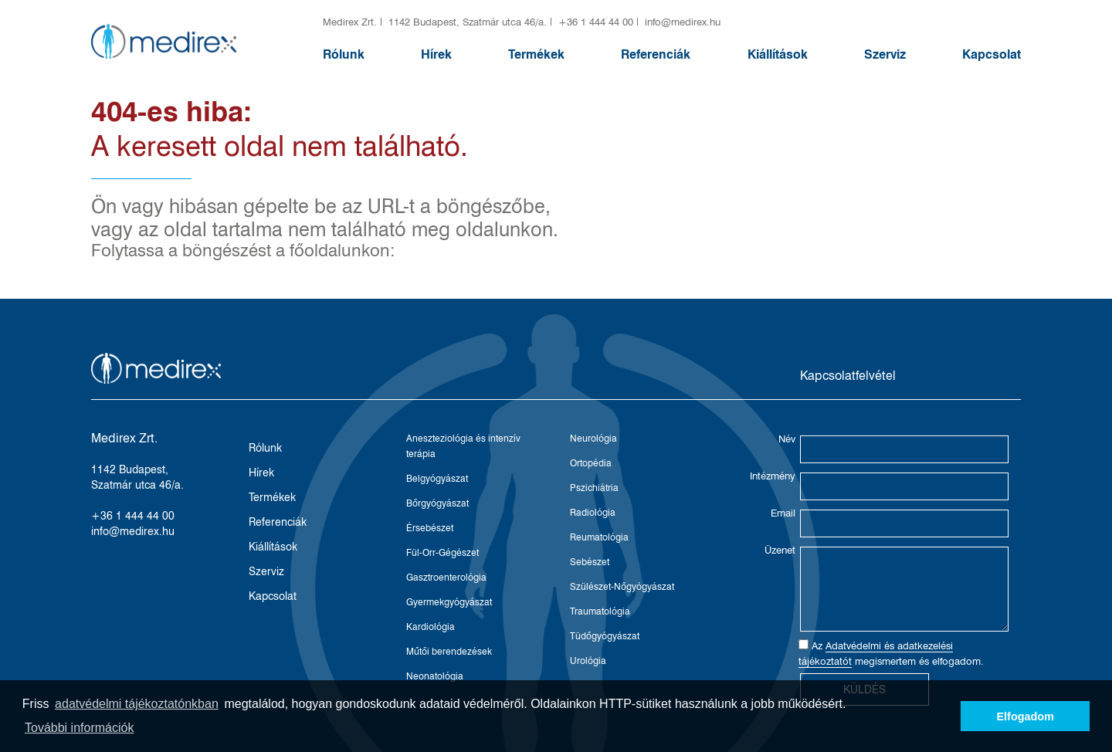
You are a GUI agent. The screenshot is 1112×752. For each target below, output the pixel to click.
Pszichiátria (594, 487)
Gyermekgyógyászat (449, 602)
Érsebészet (429, 528)
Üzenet (779, 550)
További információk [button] (79, 727)
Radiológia (592, 512)
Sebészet (589, 561)
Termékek (536, 54)
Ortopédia (591, 463)
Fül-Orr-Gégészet (442, 552)
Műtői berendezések (449, 651)
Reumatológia (599, 537)
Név (786, 438)
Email (783, 512)
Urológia (588, 660)
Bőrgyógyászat (437, 503)
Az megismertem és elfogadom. (891, 653)
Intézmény (772, 475)
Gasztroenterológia (446, 577)
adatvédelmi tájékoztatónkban (137, 703)
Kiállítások (778, 54)
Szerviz (885, 54)
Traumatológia (600, 611)
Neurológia (593, 438)
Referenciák (655, 54)
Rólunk (343, 54)
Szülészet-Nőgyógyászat (622, 586)
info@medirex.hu (682, 21)
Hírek (436, 54)
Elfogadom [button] (1025, 716)
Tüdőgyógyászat (604, 636)
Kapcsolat (991, 54)
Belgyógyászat (437, 478)
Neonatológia (434, 676)
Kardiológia (430, 626)
